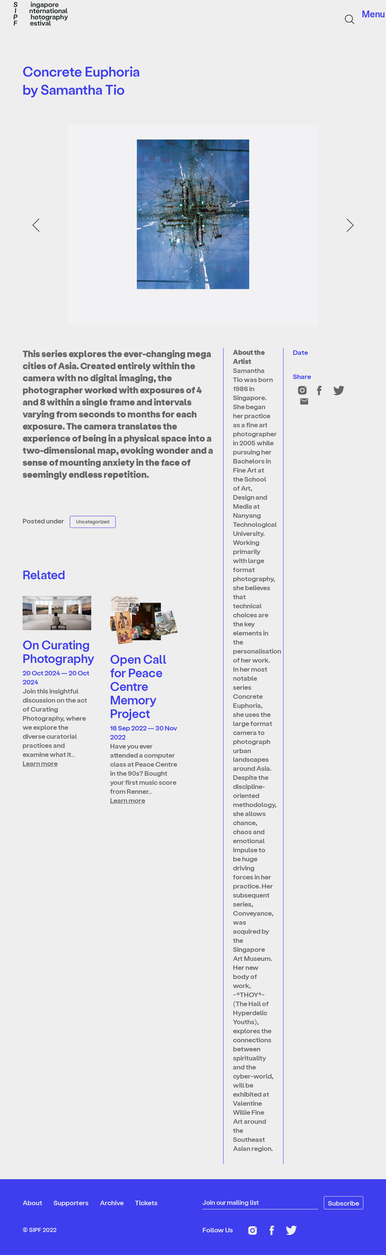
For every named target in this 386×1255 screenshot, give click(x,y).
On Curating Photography (58, 651)
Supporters (71, 1202)
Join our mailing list (232, 1202)
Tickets (146, 1202)
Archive (112, 1202)
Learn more (40, 763)
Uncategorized (92, 521)
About (32, 1202)
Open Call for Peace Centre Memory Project (138, 686)
